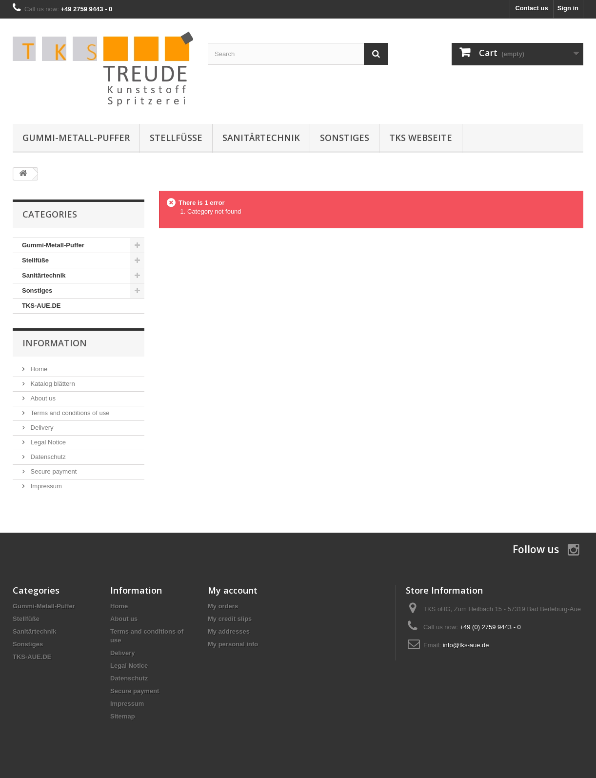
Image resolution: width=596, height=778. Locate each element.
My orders (223, 606)
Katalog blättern (52, 383)
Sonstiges (344, 137)
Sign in (567, 8)
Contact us (531, 8)
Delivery (41, 427)
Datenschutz (47, 456)
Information (54, 343)
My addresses (229, 631)
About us (42, 398)
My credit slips (230, 618)
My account (233, 590)
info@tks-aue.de (466, 645)
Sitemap (122, 716)
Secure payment (53, 471)
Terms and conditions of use (69, 413)
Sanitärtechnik (261, 137)
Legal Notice (47, 442)
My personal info (233, 644)
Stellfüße (176, 137)
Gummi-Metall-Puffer (76, 137)
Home (38, 369)
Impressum (45, 486)
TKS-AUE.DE (41, 305)
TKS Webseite (420, 137)
